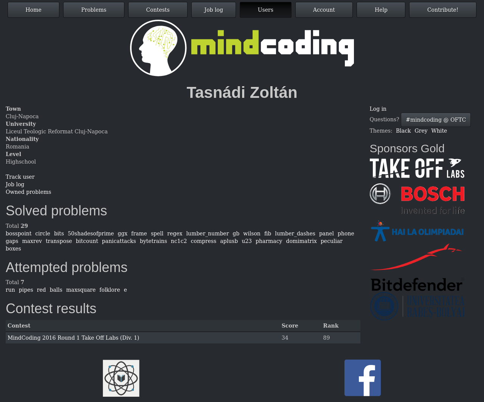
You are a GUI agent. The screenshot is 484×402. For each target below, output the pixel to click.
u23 (247, 241)
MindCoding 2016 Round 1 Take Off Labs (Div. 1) (73, 338)
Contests (158, 10)
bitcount (87, 241)
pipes (26, 290)
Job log (214, 10)
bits (59, 233)
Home (34, 10)
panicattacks (119, 241)
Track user (20, 177)
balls (56, 290)
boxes (13, 249)
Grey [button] (421, 131)
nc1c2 (179, 241)
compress (203, 241)
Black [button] (403, 131)
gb (236, 233)
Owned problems (28, 192)
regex (174, 233)
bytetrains (153, 241)
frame (139, 233)
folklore (109, 290)
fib (267, 233)
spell (157, 233)
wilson (252, 233)
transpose (59, 241)
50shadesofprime (91, 233)
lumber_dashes (295, 233)
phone (346, 233)
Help (381, 10)
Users (265, 10)
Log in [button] (378, 109)
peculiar (332, 241)
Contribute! (442, 10)
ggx (122, 233)
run (10, 290)
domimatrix (301, 241)
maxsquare (81, 290)
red (41, 290)
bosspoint (18, 233)
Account (324, 10)
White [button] (439, 131)
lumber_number (207, 233)
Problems (94, 10)
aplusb (229, 241)
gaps (12, 241)
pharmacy (269, 241)
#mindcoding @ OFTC (436, 120)
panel (326, 233)
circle (42, 233)
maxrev (32, 241)
